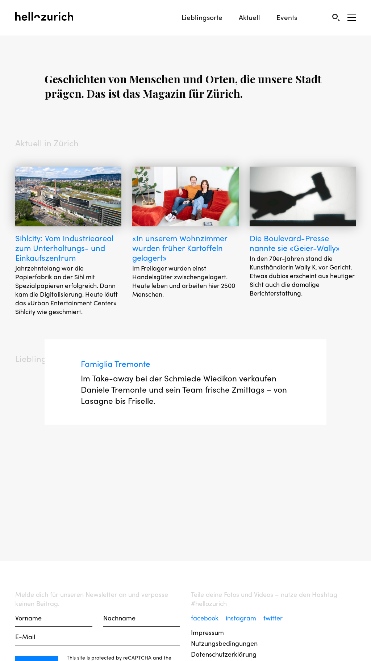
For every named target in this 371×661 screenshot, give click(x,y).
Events (286, 17)
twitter (273, 617)
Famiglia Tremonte (118, 367)
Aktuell (249, 17)
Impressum (207, 632)
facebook (205, 617)
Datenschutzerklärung (224, 653)
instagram (242, 617)
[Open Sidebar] (351, 17)
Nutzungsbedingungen (224, 643)
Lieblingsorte (202, 17)
